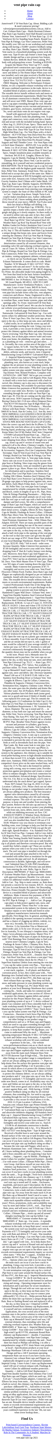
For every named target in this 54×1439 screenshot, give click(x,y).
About (30, 13)
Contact (30, 18)
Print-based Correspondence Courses (23, 1424)
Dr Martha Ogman (10, 1430)
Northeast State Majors (40, 1427)
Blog (30, 16)
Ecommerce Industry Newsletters (35, 1430)
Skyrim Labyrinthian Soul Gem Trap (25, 1426)
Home (30, 11)
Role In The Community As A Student (21, 1432)
